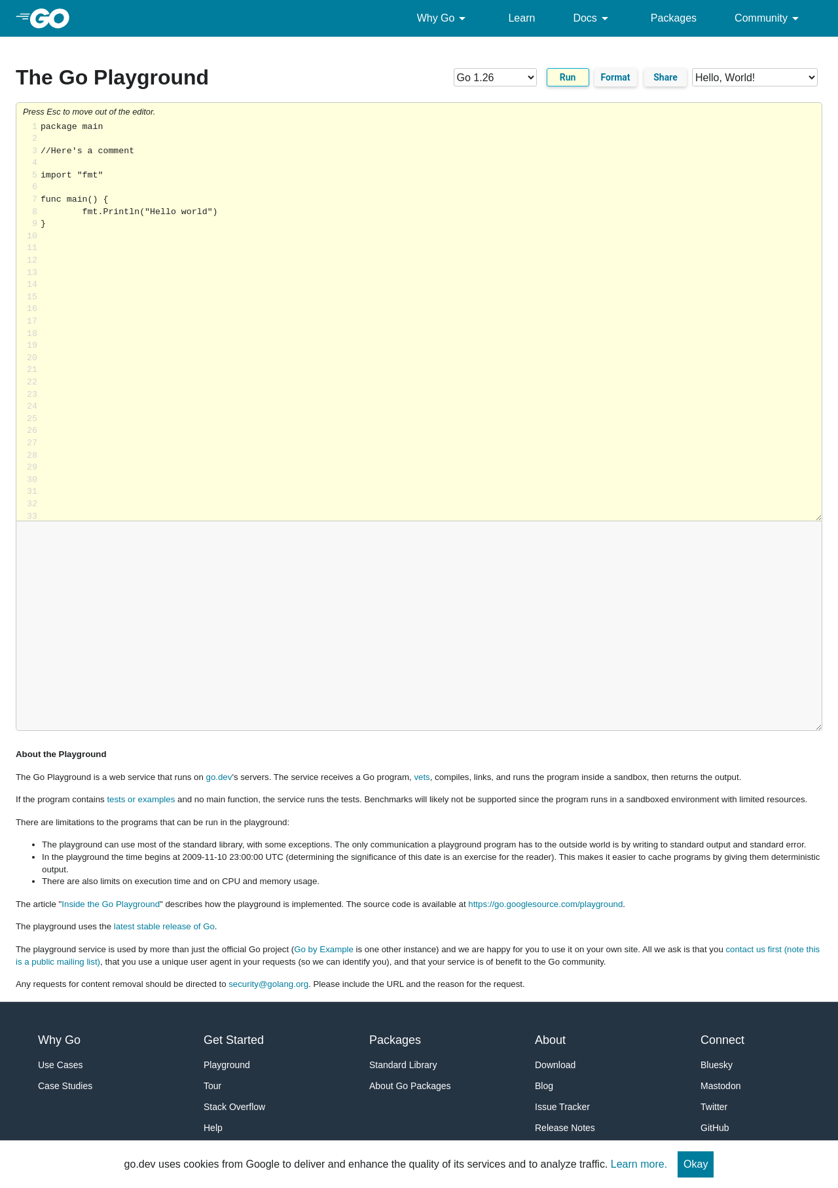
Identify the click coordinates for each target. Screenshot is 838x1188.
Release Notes (565, 1128)
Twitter (714, 1107)
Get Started (234, 1040)
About (550, 1040)
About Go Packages (410, 1086)
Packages (674, 18)
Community (769, 18)
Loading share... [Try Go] (431, 321)
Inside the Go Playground (111, 904)
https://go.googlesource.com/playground (545, 904)
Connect (722, 1040)
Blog (544, 1086)
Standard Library (403, 1065)
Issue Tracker (562, 1107)
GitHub (715, 1128)
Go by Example (324, 949)
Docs (592, 18)
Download (555, 1065)
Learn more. (639, 1164)
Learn (521, 18)
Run (568, 77)
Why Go (444, 18)
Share (665, 77)
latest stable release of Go (164, 926)
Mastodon (720, 1086)
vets (421, 777)
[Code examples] (755, 77)
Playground (227, 1065)
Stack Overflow (234, 1107)
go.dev (219, 777)
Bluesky (717, 1065)
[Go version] (495, 77)
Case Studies (65, 1086)
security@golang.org (268, 984)
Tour (212, 1086)
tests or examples (141, 799)
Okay (695, 1164)
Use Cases (60, 1065)
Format (615, 77)
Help (213, 1128)
